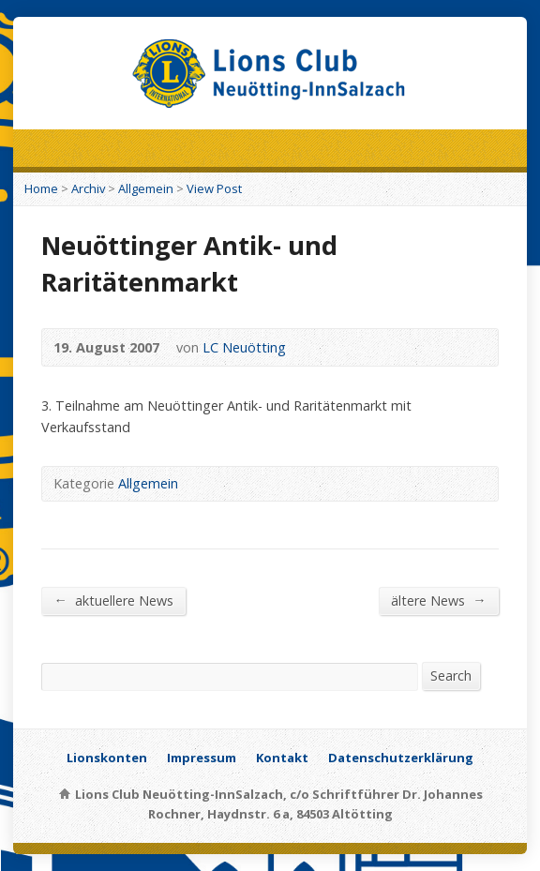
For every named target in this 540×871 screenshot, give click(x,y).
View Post (214, 188)
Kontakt (282, 757)
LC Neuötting (244, 347)
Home (41, 188)
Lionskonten (107, 757)
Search (451, 675)
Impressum (201, 757)
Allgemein (145, 188)
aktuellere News (112, 600)
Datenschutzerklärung (400, 757)
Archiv (88, 188)
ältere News (438, 600)
